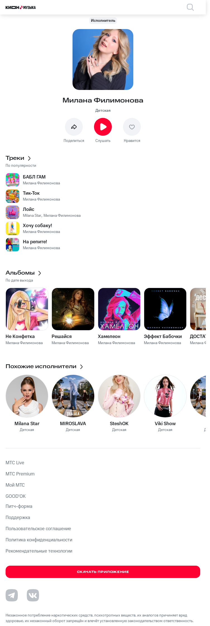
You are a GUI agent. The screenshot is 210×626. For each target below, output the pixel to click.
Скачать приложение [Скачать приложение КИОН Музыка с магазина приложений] (103, 572)
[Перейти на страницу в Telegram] (12, 595)
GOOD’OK (16, 496)
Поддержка (18, 517)
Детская (102, 110)
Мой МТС (15, 485)
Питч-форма (19, 506)
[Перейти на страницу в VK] (33, 595)
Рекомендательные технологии (39, 551)
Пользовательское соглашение (38, 528)
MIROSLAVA (73, 424)
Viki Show (165, 424)
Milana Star (27, 424)
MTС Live (15, 463)
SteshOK (119, 424)
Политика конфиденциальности (39, 540)
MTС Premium (20, 474)
